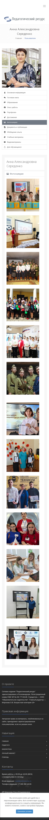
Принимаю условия (25, 811)
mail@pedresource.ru (23, 781)
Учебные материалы (13, 137)
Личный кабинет (8, 753)
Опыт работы (10, 107)
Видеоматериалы (12, 142)
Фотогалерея (10, 122)
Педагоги (6, 745)
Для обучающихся (12, 147)
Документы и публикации (15, 127)
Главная (18, 38)
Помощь (5, 757)
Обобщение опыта (12, 132)
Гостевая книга (11, 98)
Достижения (10, 117)
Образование (10, 102)
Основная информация (14, 93)
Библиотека (7, 749)
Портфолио (9, 112)
